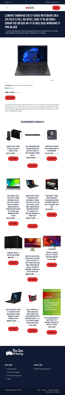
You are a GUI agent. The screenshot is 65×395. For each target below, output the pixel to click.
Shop (56, 8)
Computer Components (20, 85)
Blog (9, 379)
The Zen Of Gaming (14, 372)
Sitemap (57, 392)
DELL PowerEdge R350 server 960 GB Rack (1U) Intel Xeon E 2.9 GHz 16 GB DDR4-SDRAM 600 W (33, 150)
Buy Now (10, 98)
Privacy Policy (49, 392)
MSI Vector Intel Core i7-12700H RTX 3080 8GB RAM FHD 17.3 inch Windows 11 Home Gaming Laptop (13, 313)
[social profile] (12, 2)
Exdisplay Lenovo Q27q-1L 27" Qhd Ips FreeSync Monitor (52, 254)
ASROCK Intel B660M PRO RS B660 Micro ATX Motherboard (52, 148)
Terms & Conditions (54, 390)
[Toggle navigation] (7, 7)
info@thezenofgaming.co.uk (52, 2)
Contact (44, 390)
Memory (30, 85)
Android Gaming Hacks (15, 375)
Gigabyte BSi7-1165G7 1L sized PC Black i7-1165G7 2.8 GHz (13, 148)
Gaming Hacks (12, 369)
